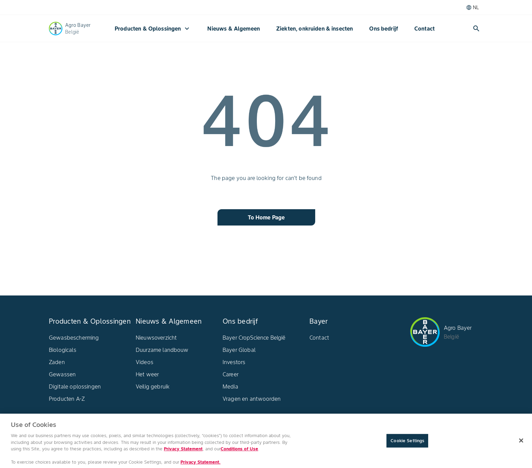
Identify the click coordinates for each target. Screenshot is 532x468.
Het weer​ (147, 374)
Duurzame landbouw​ (162, 349)
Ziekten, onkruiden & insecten (314, 28)
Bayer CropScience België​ (254, 337)
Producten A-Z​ (67, 398)
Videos (144, 362)
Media (230, 386)
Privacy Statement (183, 451)
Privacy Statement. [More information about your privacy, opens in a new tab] (200, 464)
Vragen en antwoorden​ (252, 398)
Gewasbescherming (74, 337)
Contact (424, 28)
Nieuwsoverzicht (156, 337)
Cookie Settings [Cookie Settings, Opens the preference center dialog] (407, 443)
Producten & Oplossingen (153, 28)
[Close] (521, 442)
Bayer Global (239, 349)
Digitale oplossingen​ (75, 386)
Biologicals (62, 349)
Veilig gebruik (153, 386)
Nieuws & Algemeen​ (233, 28)
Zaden (57, 362)
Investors (234, 362)
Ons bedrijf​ (383, 28)
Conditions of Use (239, 451)
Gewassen (62, 374)
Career (231, 374)
